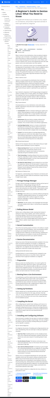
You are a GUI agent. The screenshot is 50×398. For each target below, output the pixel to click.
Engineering (22, 6)
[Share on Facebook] (19, 378)
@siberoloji (31, 44)
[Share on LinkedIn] (32, 378)
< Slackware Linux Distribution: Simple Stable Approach (23, 373)
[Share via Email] (26, 380)
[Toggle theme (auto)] (47, 2)
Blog (17, 6)
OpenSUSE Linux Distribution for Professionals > (40, 373)
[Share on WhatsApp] (39, 378)
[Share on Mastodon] (19, 380)
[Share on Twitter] (26, 378)
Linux (38, 6)
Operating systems (31, 6)
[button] (43, 2)
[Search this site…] (6, 6)
